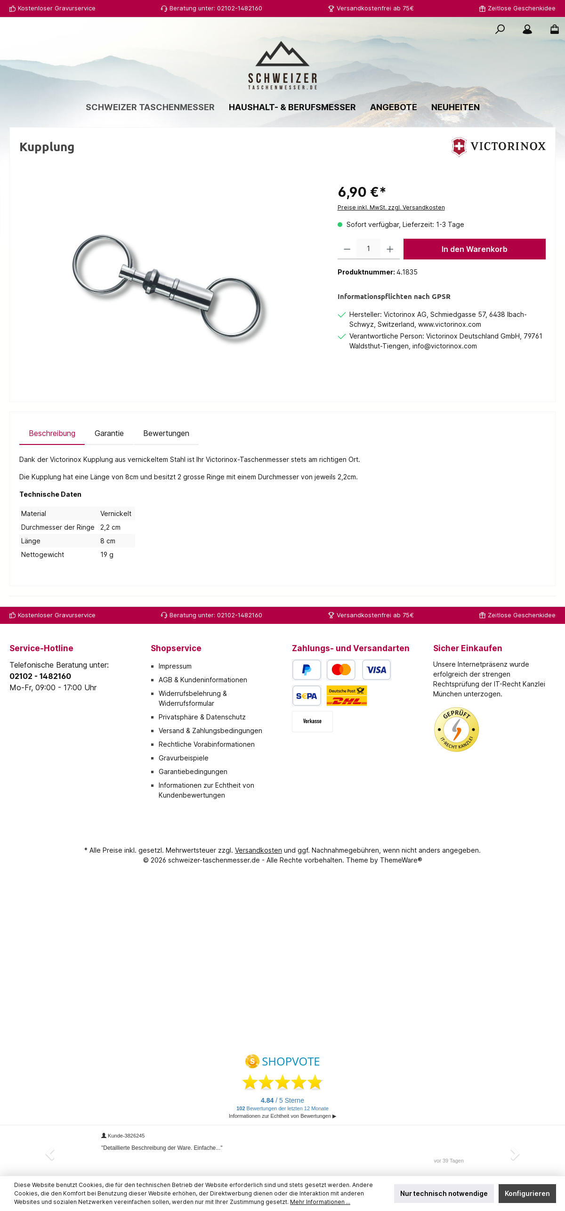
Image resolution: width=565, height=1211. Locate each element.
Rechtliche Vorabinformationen (207, 744)
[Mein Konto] (527, 29)
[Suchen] (500, 29)
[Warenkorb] (551, 29)
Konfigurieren (527, 1193)
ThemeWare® (401, 860)
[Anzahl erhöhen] (390, 249)
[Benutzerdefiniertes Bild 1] (456, 729)
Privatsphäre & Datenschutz (202, 717)
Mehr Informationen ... (320, 1201)
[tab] (52, 433)
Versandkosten (258, 850)
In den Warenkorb (475, 249)
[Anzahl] (368, 249)
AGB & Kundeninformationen (203, 680)
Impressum (175, 666)
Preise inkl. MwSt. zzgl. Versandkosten (391, 207)
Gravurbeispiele (184, 758)
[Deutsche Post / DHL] (346, 695)
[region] (169, 283)
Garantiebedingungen (193, 771)
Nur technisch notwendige (444, 1193)
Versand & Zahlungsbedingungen (210, 731)
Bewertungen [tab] (166, 433)
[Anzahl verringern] (347, 249)
